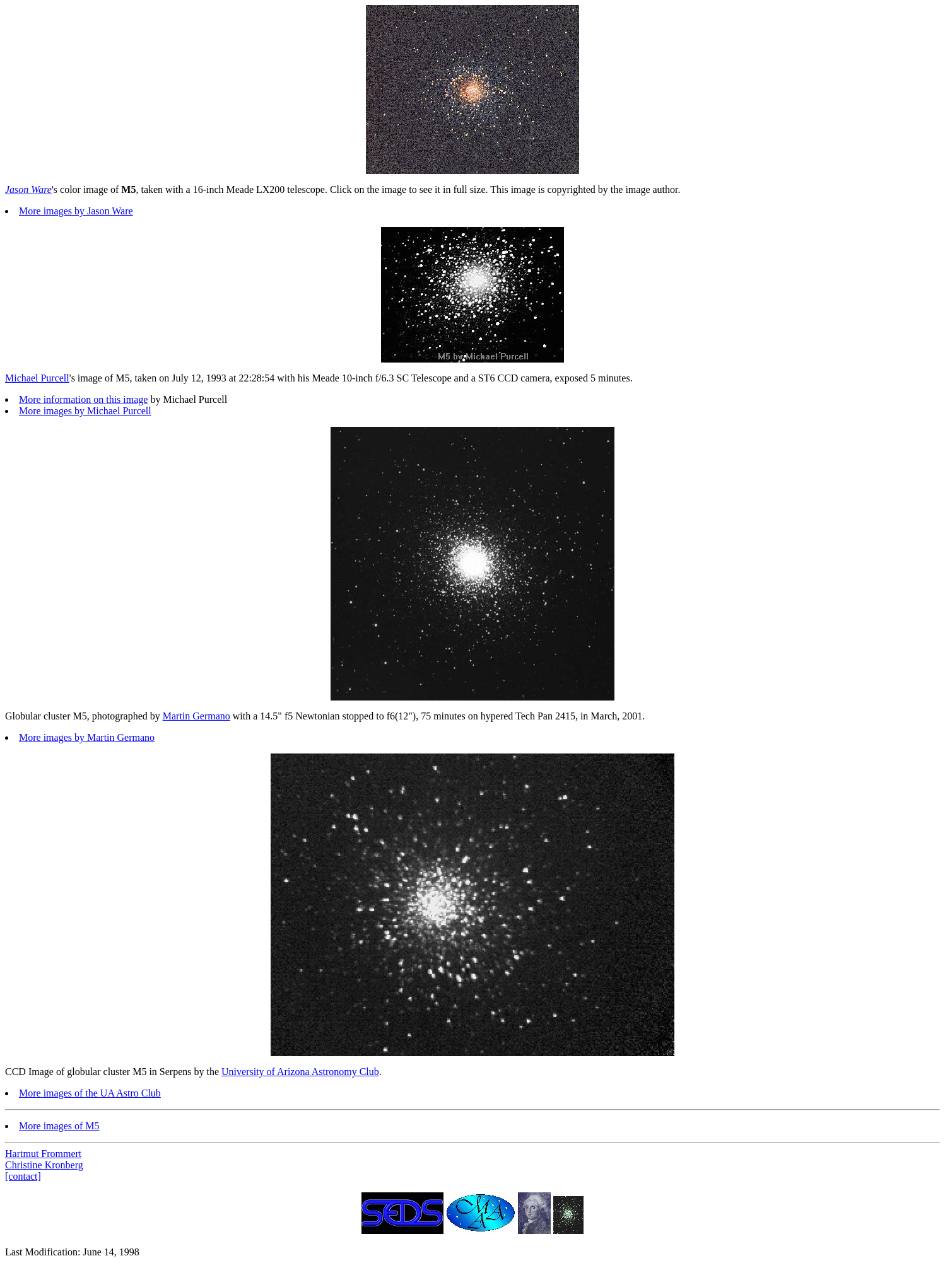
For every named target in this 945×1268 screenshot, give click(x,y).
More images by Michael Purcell (85, 410)
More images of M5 (59, 1125)
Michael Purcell (37, 378)
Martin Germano (196, 716)
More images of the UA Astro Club (90, 1093)
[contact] (23, 1176)
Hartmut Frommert (43, 1153)
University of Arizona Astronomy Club (300, 1071)
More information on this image (83, 399)
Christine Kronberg (44, 1165)
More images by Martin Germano (87, 737)
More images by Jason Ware (76, 211)
